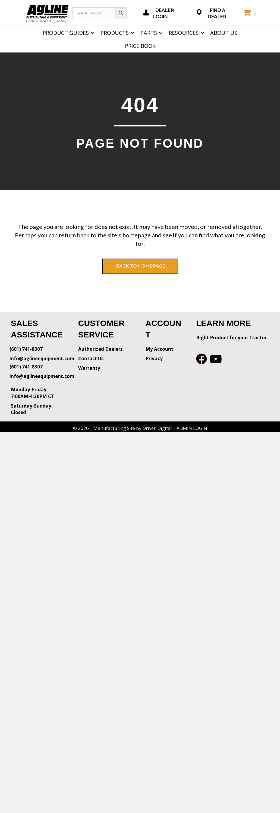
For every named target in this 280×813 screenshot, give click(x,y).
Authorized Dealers (100, 349)
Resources (184, 32)
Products (114, 32)
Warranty (89, 368)
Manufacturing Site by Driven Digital (132, 428)
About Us (223, 32)
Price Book (140, 45)
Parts (148, 32)
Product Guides (66, 32)
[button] (92, 32)
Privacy (154, 358)
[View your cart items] (250, 13)
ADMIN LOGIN (192, 428)
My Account (159, 349)
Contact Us (90, 358)
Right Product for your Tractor (231, 337)
